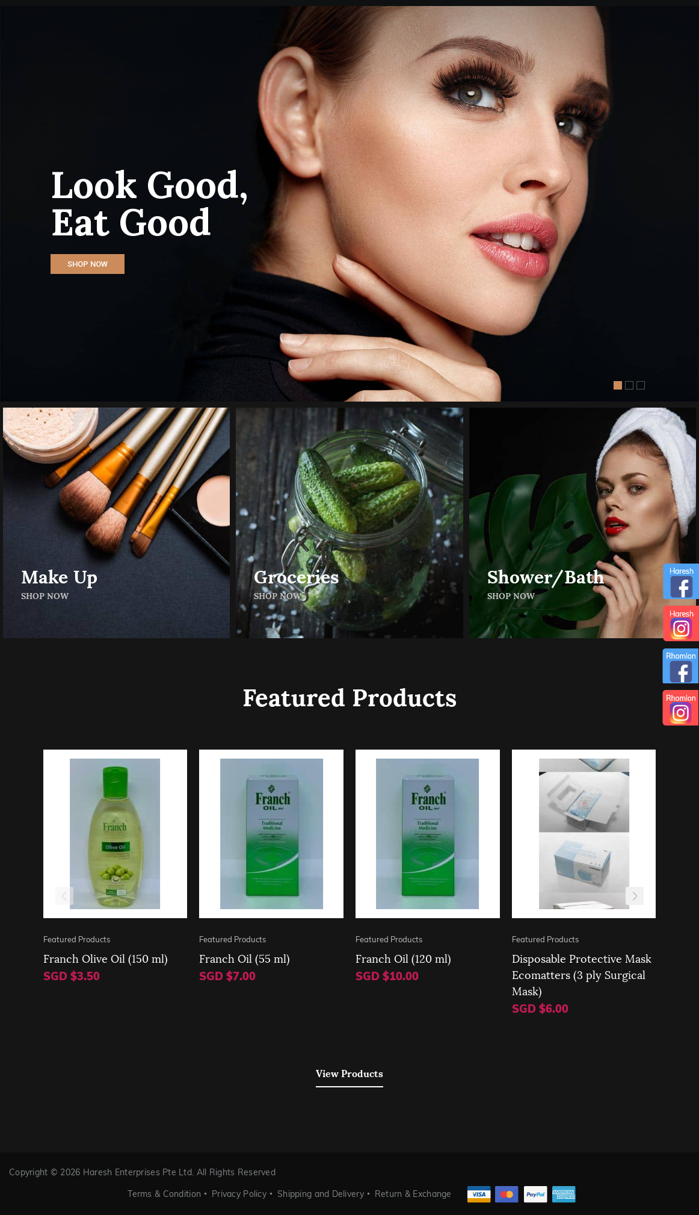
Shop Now (87, 264)
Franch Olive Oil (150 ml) (105, 957)
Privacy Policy (239, 1194)
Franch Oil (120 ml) (403, 957)
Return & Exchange (413, 1194)
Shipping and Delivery (320, 1194)
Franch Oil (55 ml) (244, 957)
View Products (349, 1072)
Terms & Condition (164, 1194)
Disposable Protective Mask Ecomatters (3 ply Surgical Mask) (581, 973)
